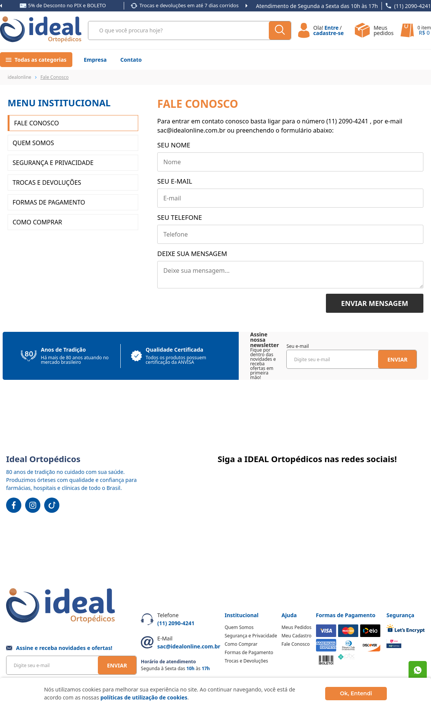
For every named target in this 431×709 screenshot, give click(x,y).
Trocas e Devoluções (47, 182)
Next (246, 6)
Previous (1, 6)
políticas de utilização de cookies (144, 697)
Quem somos (33, 143)
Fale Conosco (36, 123)
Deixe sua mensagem (192, 253)
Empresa (95, 59)
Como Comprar (37, 222)
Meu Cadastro (296, 635)
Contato (131, 59)
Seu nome (173, 145)
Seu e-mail (174, 181)
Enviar (397, 359)
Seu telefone (179, 217)
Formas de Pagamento (49, 202)
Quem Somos (239, 627)
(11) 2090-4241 (412, 6)
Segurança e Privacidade (53, 162)
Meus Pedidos (296, 627)
